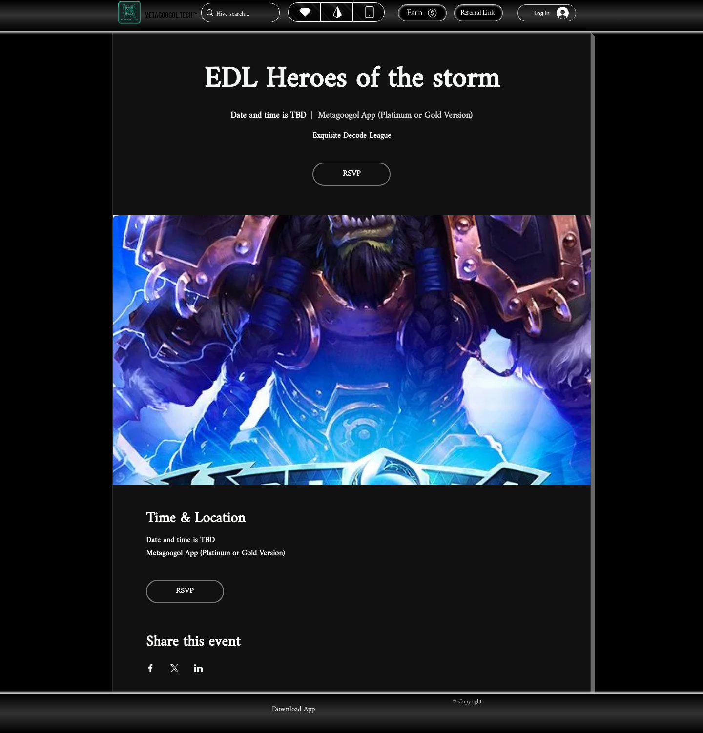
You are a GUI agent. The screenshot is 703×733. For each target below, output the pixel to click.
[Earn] (422, 12)
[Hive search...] (237, 13)
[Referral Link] (478, 12)
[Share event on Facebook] (150, 668)
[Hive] (304, 12)
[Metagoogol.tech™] (129, 12)
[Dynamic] (368, 12)
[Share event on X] (174, 668)
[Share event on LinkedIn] (198, 668)
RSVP (352, 174)
